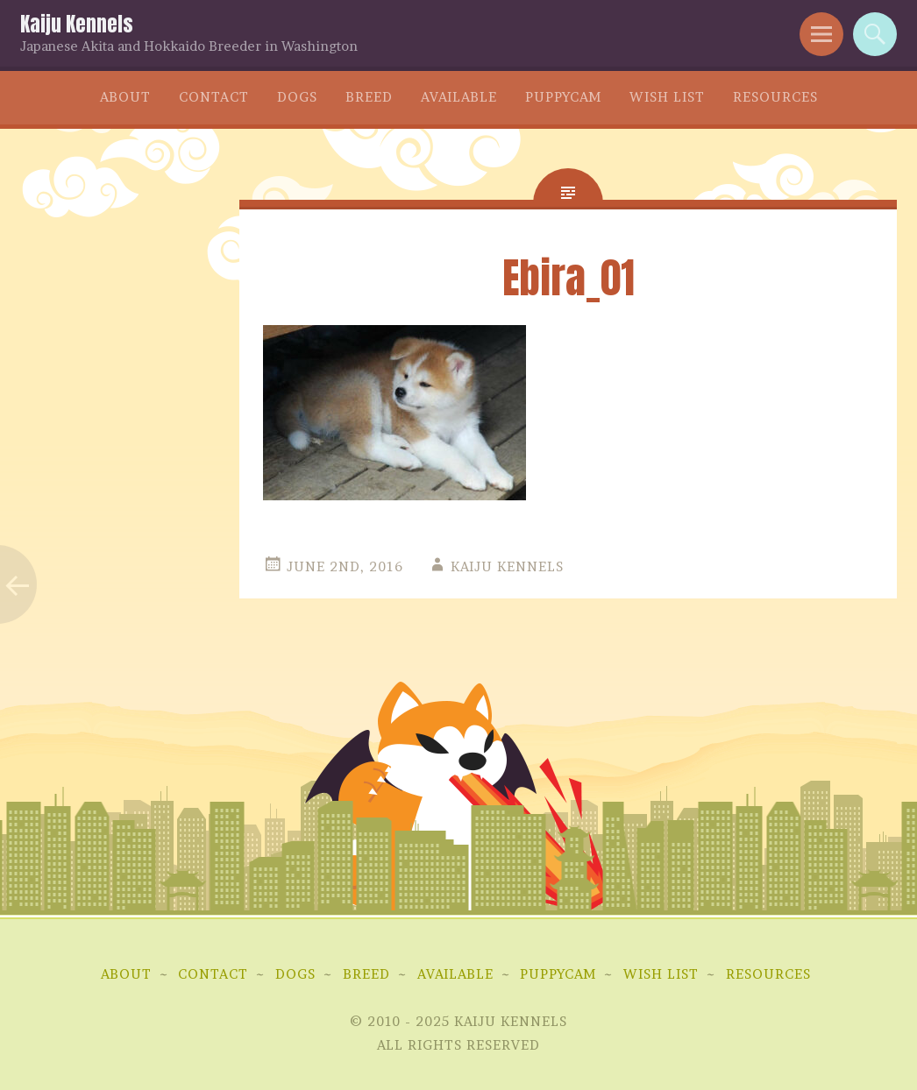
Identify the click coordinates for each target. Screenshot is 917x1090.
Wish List (667, 96)
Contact (214, 96)
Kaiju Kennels (76, 24)
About (125, 96)
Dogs (297, 96)
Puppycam (563, 96)
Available (459, 96)
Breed (369, 96)
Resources (775, 96)
